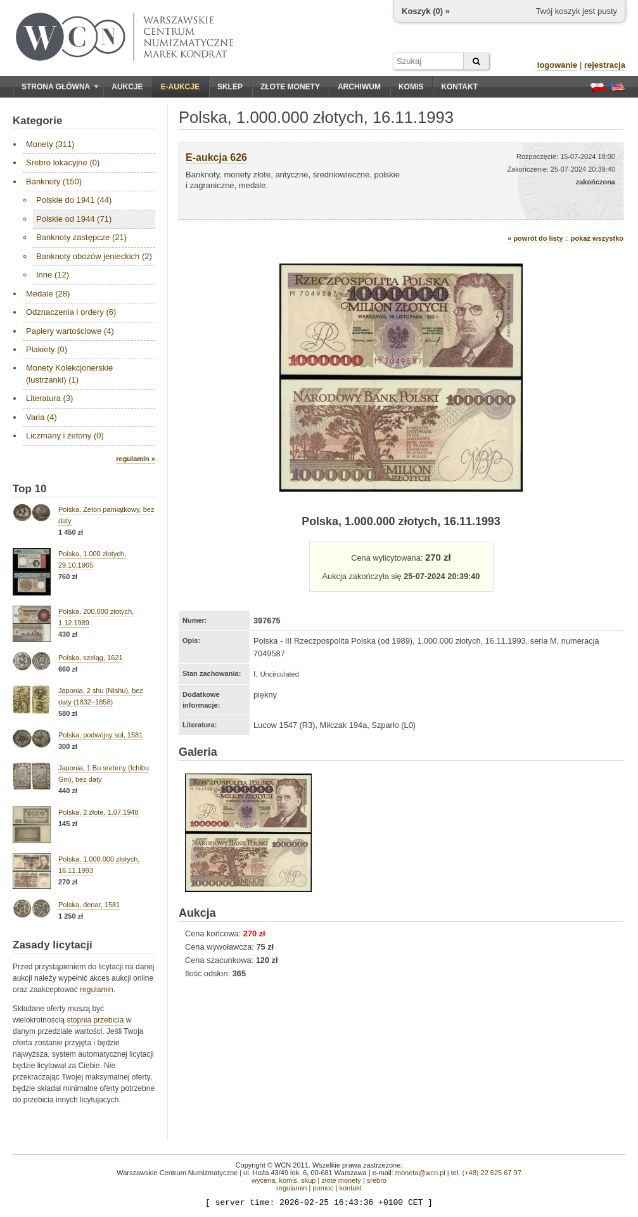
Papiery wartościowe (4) (70, 331)
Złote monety (290, 86)
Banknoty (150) (54, 181)
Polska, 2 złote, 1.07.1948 (98, 812)
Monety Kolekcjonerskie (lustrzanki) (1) (69, 373)
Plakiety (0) (46, 349)
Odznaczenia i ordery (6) (71, 312)
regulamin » (135, 458)
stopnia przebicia (95, 1020)
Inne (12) (52, 274)
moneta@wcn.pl (420, 1172)
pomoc (322, 1188)
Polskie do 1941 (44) (74, 200)
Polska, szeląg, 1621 (90, 657)
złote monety (340, 1180)
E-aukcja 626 (216, 157)
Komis (411, 86)
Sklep (230, 86)
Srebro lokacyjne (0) (62, 162)
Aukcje (127, 86)
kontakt (350, 1188)
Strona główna (60, 86)
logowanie (557, 65)
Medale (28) (48, 293)
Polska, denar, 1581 (89, 904)
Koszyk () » (426, 11)
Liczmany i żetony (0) (65, 435)
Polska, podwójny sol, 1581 (100, 735)
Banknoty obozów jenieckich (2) (94, 256)
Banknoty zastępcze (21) (81, 237)
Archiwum (359, 86)
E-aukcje (180, 86)
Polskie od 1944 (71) (74, 219)
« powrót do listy (535, 238)
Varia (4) (41, 417)
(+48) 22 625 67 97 (492, 1172)
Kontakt (459, 86)
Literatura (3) (49, 398)
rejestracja (604, 65)
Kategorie (37, 121)
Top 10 (30, 489)
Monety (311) (50, 144)
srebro (376, 1180)
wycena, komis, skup (284, 1180)
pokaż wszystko (597, 238)
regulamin (96, 989)
